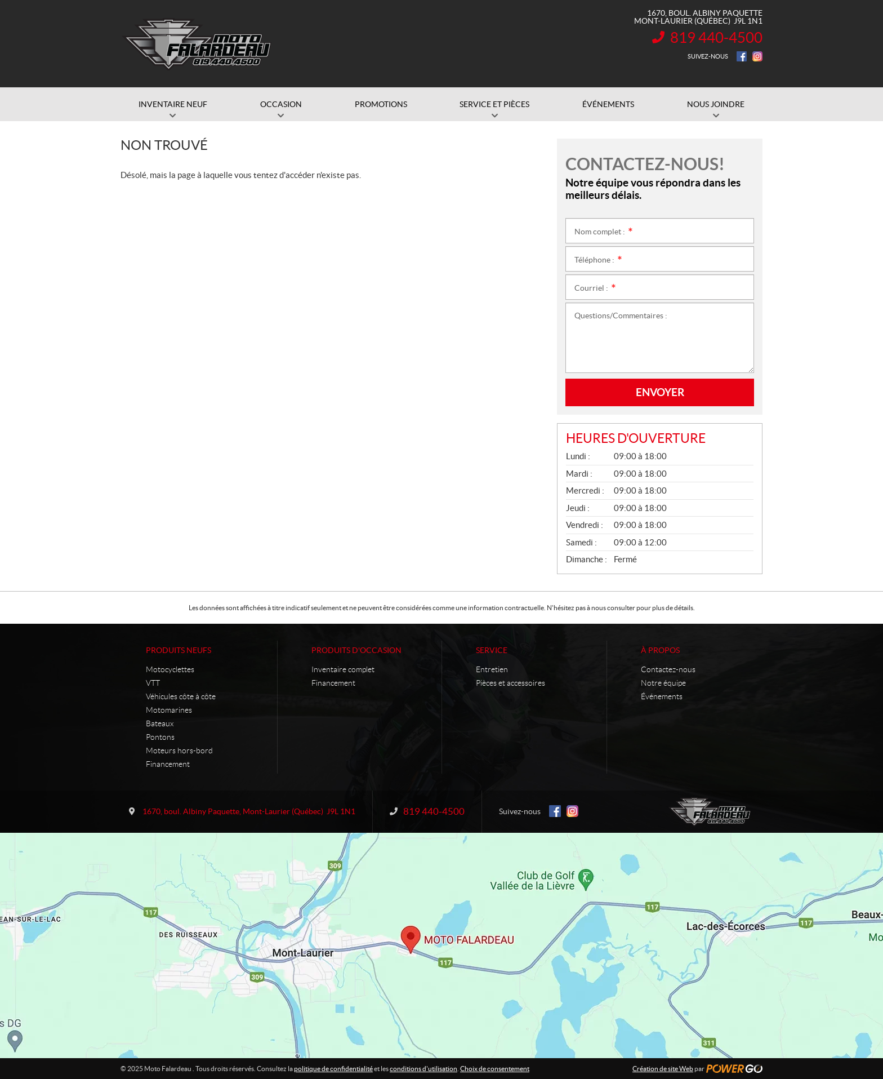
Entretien (492, 669)
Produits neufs (178, 650)
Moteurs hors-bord (179, 750)
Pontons (160, 736)
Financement (168, 764)
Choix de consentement (494, 1068)
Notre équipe (663, 682)
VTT (153, 682)
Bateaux (159, 723)
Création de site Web (662, 1068)
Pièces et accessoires (510, 682)
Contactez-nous (668, 669)
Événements (662, 696)
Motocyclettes (170, 669)
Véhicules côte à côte (181, 696)
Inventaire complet (342, 669)
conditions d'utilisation (423, 1068)
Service (491, 650)
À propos (660, 650)
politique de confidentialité (333, 1068)
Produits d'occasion (356, 650)
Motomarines (169, 709)
